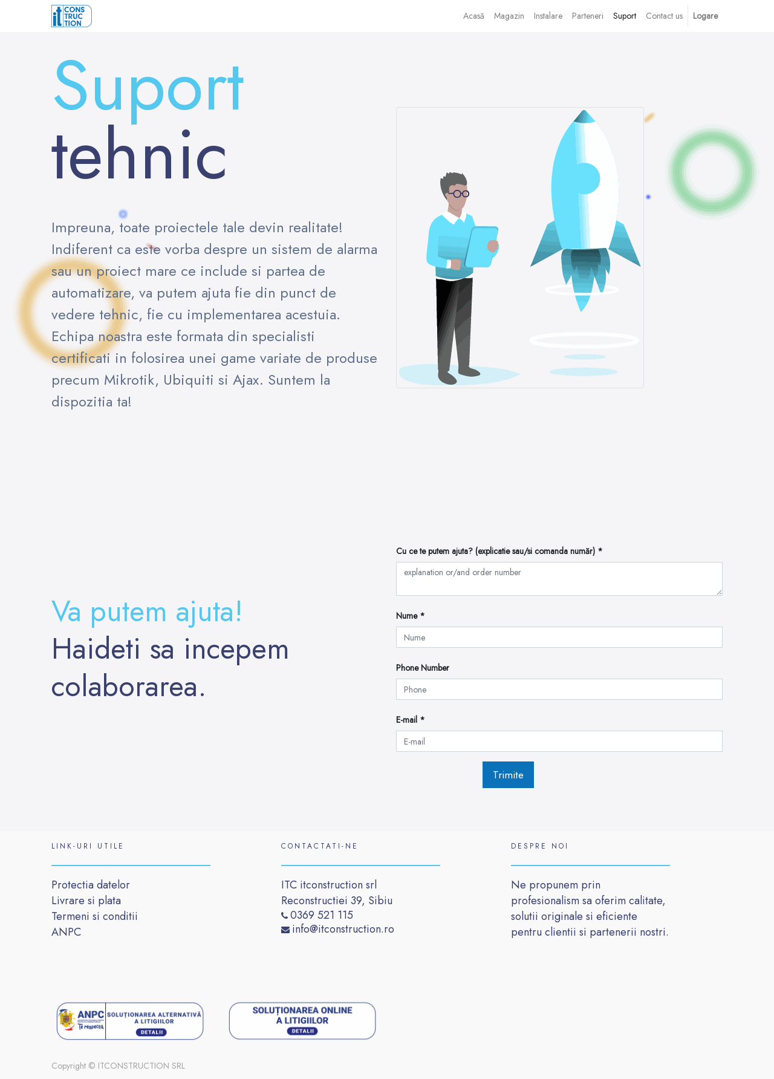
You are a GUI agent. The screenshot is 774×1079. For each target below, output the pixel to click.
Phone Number (422, 668)
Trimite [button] (508, 775)
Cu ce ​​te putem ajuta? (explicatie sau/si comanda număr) (496, 551)
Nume (408, 616)
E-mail (408, 720)
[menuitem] (473, 16)
